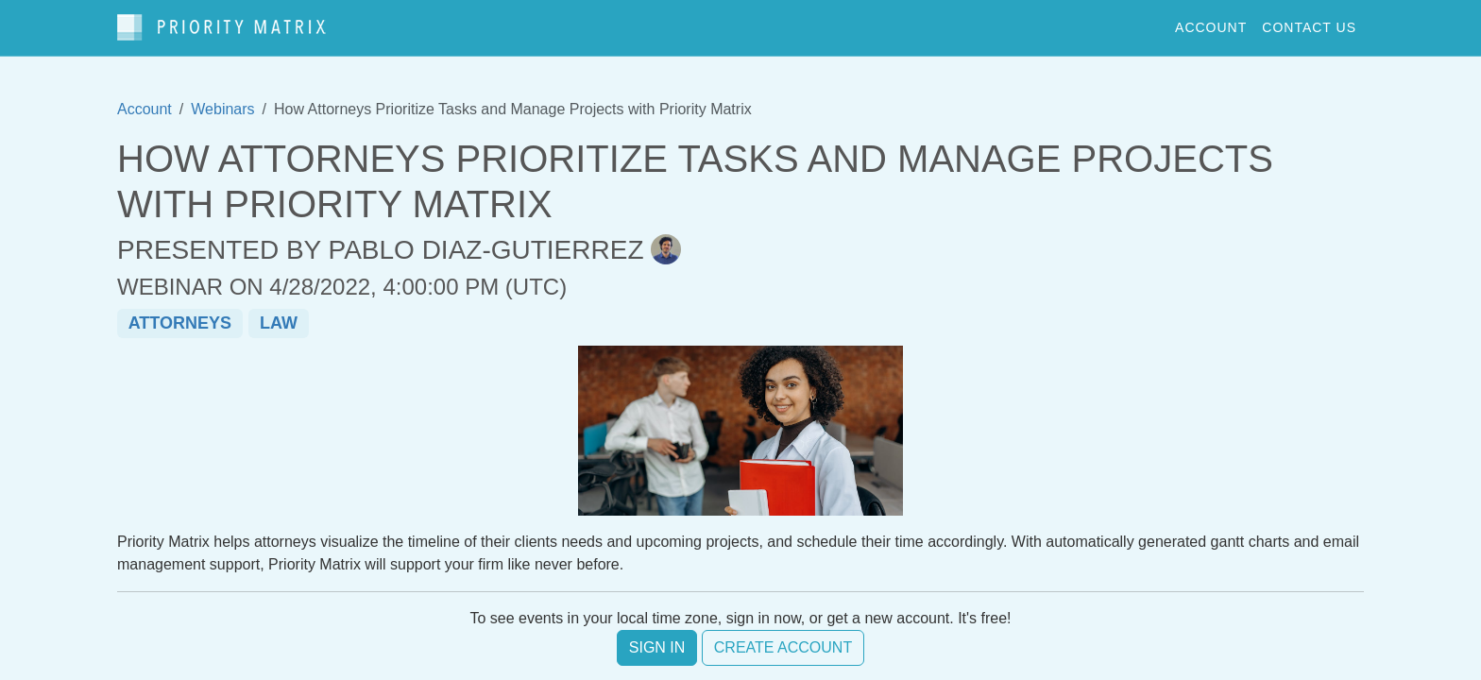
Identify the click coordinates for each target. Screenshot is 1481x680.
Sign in (657, 647)
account (1211, 27)
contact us (1309, 27)
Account (144, 109)
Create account (783, 647)
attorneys (179, 323)
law (279, 323)
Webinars (222, 109)
